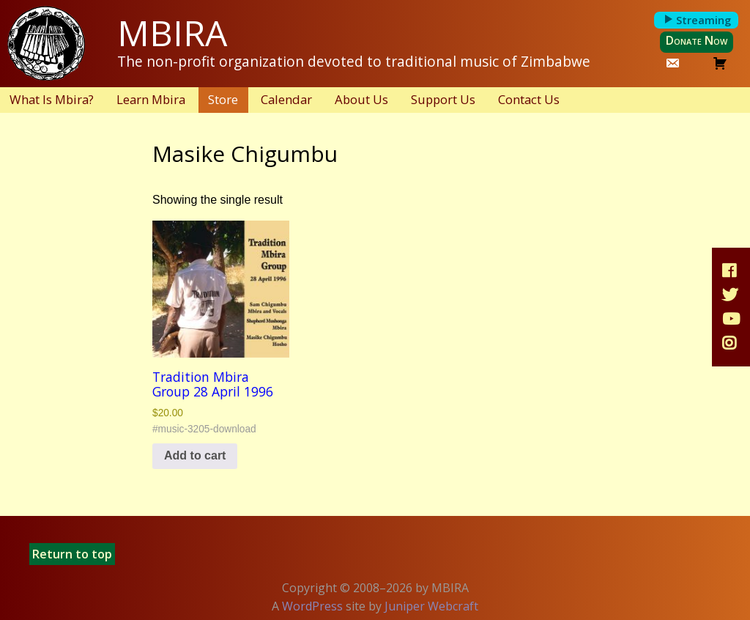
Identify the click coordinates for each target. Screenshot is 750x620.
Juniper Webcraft (431, 606)
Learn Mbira (150, 99)
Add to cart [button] (195, 455)
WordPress (312, 606)
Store (223, 99)
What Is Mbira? (52, 99)
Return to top (72, 554)
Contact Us (529, 99)
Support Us (443, 99)
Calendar (286, 99)
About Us (361, 99)
